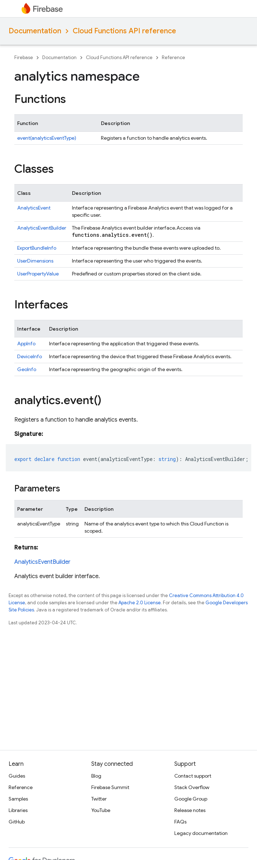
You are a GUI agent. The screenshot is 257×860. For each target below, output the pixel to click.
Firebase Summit (110, 787)
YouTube (100, 810)
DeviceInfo (29, 356)
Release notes (189, 810)
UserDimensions (35, 261)
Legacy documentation (201, 833)
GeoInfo (26, 369)
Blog (96, 776)
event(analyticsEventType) (46, 138)
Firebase (23, 57)
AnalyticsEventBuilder (41, 228)
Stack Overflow (191, 787)
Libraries (18, 810)
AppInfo (26, 343)
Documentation (35, 31)
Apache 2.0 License (139, 603)
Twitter (99, 799)
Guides (17, 776)
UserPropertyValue (38, 273)
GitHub (17, 821)
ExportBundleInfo (36, 248)
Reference (173, 57)
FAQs (180, 821)
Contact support (192, 776)
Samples (18, 799)
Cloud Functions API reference (124, 31)
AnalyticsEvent (33, 208)
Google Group (190, 799)
